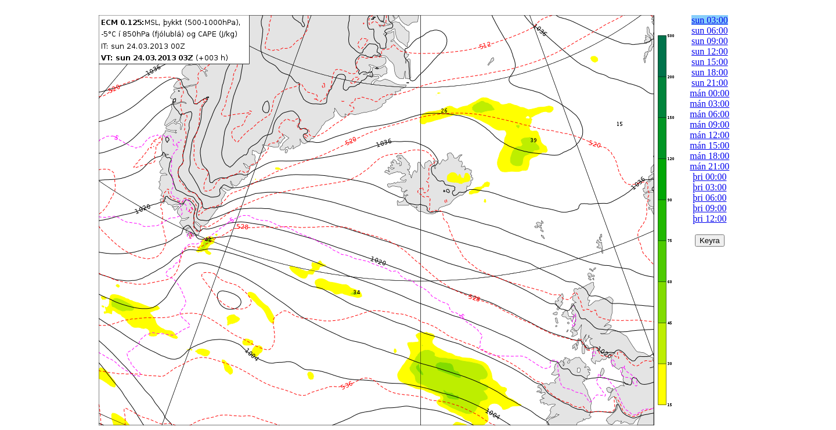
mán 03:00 (709, 104)
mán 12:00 (709, 135)
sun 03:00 (709, 20)
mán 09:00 (709, 124)
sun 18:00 (709, 72)
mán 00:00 (709, 93)
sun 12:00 (709, 51)
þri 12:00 (709, 218)
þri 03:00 (709, 187)
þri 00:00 (709, 177)
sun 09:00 (709, 41)
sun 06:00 (709, 30)
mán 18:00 (709, 156)
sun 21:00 (709, 83)
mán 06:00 (709, 114)
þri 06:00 (709, 198)
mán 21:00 (709, 166)
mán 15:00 (709, 145)
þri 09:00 (709, 208)
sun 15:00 (709, 62)
